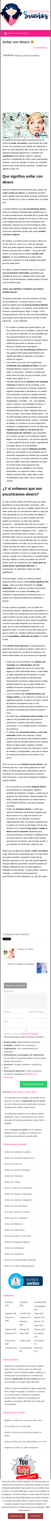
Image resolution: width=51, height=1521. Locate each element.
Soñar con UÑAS (18, 953)
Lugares (23, 1317)
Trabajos (9, 1348)
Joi (5, 1426)
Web (6, 1021)
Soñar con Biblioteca (13, 1224)
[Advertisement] (25, 83)
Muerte (37, 1321)
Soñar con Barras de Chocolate (18, 1188)
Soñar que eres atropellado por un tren (30, 1441)
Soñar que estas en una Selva (17, 1236)
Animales (24, 1302)
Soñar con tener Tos (13, 1164)
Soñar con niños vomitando (26, 1447)
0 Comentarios (40, 48)
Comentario (9, 991)
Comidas (38, 1302)
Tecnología (39, 1340)
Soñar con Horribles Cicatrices (17, 1152)
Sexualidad (39, 1333)
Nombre (8, 1012)
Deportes (9, 1313)
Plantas (23, 1329)
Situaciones (10, 1340)
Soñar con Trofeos (12, 1182)
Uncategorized (26, 1348)
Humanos (9, 1317)
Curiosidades (40, 1306)
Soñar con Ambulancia (14, 1248)
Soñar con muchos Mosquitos (17, 1170)
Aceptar (35, 1516)
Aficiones (9, 1302)
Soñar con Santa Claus (14, 1230)
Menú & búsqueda (18, 33)
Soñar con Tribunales (13, 1176)
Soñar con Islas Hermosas (15, 1206)
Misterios (23, 1321)
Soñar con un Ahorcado (20, 1426)
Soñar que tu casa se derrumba (28, 1420)
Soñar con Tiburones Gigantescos (19, 1158)
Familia (23, 1313)
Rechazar (17, 1516)
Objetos (8, 1329)
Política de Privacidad (29, 1034)
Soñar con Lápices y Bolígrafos (18, 1200)
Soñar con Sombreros (14, 1254)
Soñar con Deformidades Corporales (20, 1260)
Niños (36, 1325)
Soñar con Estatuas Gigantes (17, 1242)
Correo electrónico (36, 1012)
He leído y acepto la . (25, 1032)
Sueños (23, 1340)
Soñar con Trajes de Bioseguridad (19, 1266)
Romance (9, 1333)
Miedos (37, 1317)
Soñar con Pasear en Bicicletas (18, 1194)
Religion (37, 1329)
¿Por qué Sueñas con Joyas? (17, 1212)
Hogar (36, 1313)
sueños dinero (31, 1092)
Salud (22, 1333)
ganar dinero (17, 1092)
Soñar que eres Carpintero (16, 1218)
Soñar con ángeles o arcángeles (27, 968)
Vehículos (38, 1348)
